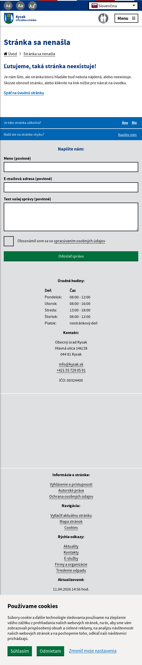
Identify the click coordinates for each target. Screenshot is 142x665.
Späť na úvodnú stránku (24, 92)
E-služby (71, 558)
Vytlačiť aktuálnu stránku (71, 515)
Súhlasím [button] (19, 651)
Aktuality (71, 546)
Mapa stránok (71, 521)
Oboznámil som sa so (61, 240)
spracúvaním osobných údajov (79, 240)
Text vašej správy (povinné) (27, 198)
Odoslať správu (71, 256)
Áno (126, 122)
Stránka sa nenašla (39, 53)
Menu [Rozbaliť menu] (126, 18)
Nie (135, 122)
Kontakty (71, 552)
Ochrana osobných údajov (71, 496)
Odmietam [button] (50, 651)
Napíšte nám (127, 134)
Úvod (10, 53)
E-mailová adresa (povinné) (28, 178)
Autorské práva (71, 490)
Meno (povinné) (17, 158)
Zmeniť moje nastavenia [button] (93, 650)
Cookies (71, 527)
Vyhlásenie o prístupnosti (71, 484)
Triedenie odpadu (71, 570)
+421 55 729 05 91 (71, 370)
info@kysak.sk (71, 364)
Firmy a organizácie (71, 564)
